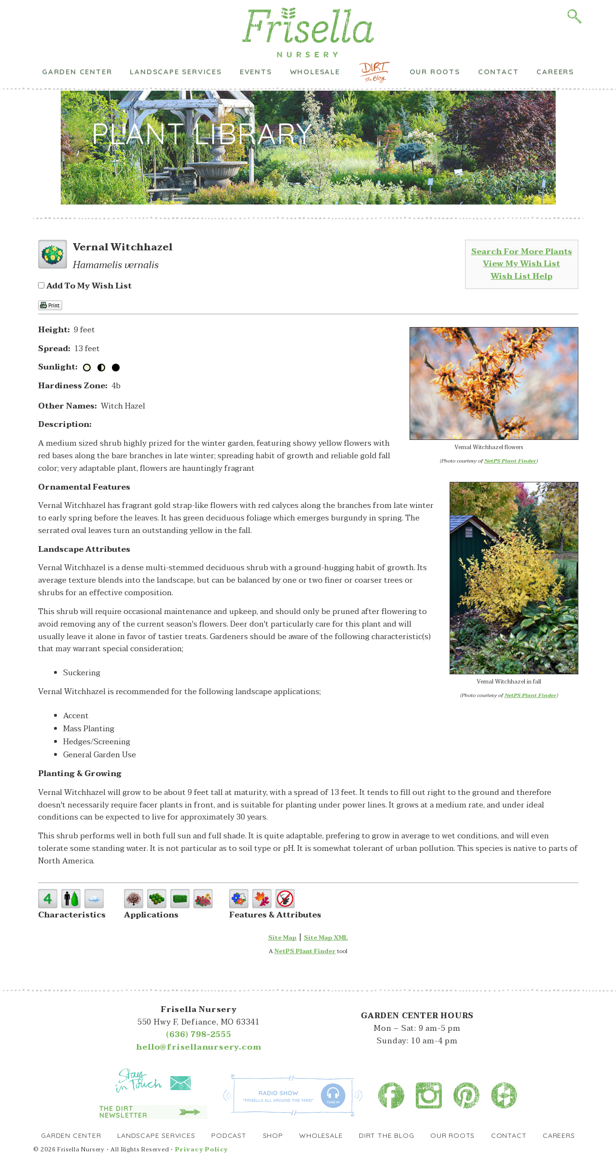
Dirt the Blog (374, 55)
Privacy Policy (201, 1149)
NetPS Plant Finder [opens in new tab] (305, 951)
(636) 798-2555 (198, 1034)
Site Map (282, 938)
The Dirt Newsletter (123, 1112)
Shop (273, 1135)
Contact (498, 54)
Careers (555, 54)
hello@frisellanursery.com (198, 1047)
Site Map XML (326, 938)
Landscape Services (175, 54)
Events (256, 54)
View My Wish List (521, 264)
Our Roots (435, 54)
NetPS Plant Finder (510, 460)
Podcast (228, 1135)
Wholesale (315, 54)
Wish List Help (521, 276)
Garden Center (77, 54)
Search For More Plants (521, 252)
